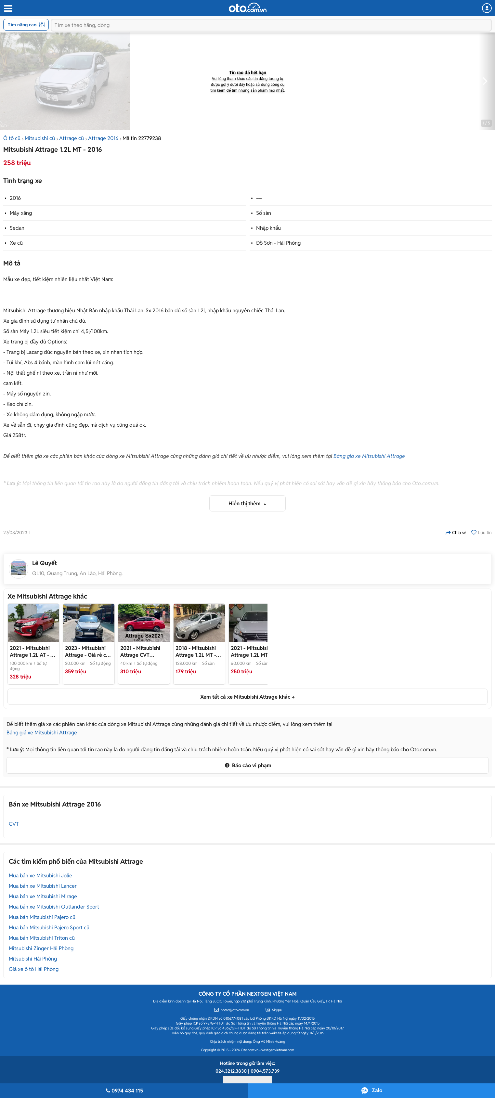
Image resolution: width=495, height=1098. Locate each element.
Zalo (377, 1090)
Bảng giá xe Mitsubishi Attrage (369, 456)
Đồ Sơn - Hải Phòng (278, 242)
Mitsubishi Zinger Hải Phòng (41, 948)
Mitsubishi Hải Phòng (33, 958)
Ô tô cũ (11, 138)
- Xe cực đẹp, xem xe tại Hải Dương (33, 651)
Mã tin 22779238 (142, 138)
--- (259, 198)
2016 (15, 198)
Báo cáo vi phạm (247, 765)
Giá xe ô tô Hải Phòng (34, 969)
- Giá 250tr (251, 651)
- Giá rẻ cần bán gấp (88, 651)
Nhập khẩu (268, 228)
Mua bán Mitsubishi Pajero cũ (42, 917)
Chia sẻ (456, 533)
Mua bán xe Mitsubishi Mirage (43, 896)
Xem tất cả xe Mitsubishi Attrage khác (245, 696)
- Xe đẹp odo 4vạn (141, 651)
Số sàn (263, 213)
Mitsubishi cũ (40, 138)
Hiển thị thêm (245, 503)
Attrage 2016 (103, 138)
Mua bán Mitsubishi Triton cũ (42, 938)
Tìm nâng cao (26, 24)
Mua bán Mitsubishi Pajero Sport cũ (49, 927)
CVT (14, 823)
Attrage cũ (71, 138)
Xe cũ (16, 242)
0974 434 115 (123, 1090)
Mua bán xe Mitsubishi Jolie (40, 875)
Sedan (17, 228)
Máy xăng (21, 213)
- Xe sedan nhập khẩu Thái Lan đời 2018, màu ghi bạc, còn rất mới (198, 651)
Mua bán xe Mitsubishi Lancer (43, 886)
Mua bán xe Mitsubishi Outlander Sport (54, 906)
